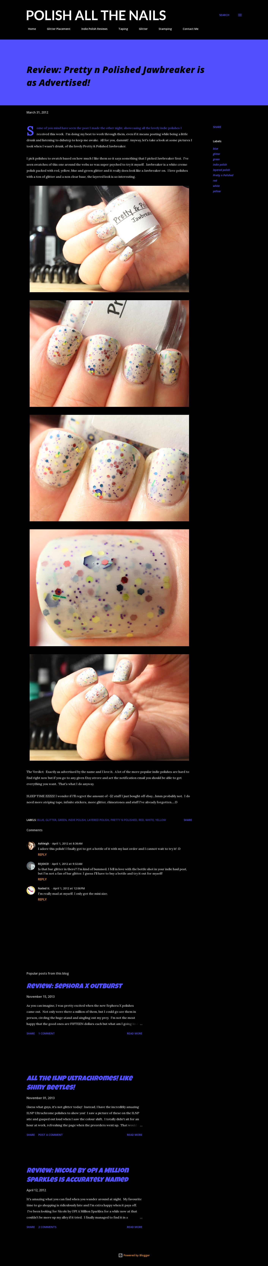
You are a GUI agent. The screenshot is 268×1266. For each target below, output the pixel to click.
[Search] (224, 15)
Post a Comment (50, 1135)
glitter (216, 154)
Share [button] (217, 127)
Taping (121, 29)
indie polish (220, 164)
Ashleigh (43, 843)
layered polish (221, 170)
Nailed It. (44, 888)
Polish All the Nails (96, 15)
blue (215, 148)
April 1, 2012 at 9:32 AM (67, 864)
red (215, 180)
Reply (42, 854)
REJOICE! (43, 864)
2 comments (47, 1227)
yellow (217, 191)
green (216, 159)
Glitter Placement (56, 29)
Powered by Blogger (134, 1255)
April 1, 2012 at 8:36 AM (67, 843)
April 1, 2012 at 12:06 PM (69, 888)
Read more (134, 1033)
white (216, 186)
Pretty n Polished (223, 175)
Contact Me (188, 29)
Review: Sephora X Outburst (74, 986)
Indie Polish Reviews (92, 29)
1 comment (46, 1033)
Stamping (162, 29)
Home (30, 29)
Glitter (141, 29)
